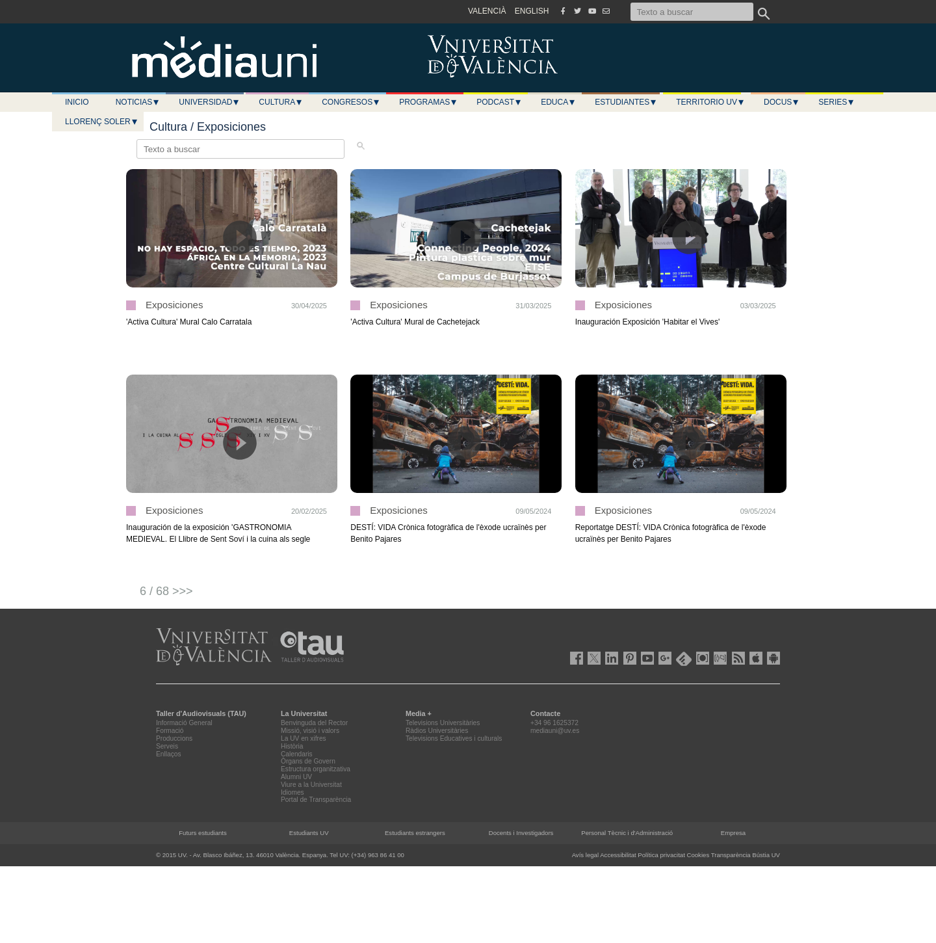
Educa (558, 102)
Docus (782, 102)
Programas (428, 102)
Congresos (351, 102)
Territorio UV (710, 102)
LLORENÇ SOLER (101, 121)
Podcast (499, 102)
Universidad (209, 102)
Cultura (281, 102)
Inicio (77, 102)
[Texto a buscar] (691, 12)
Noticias (138, 102)
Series (836, 102)
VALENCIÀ (487, 11)
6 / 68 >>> (166, 591)
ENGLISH (532, 11)
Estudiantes (626, 102)
